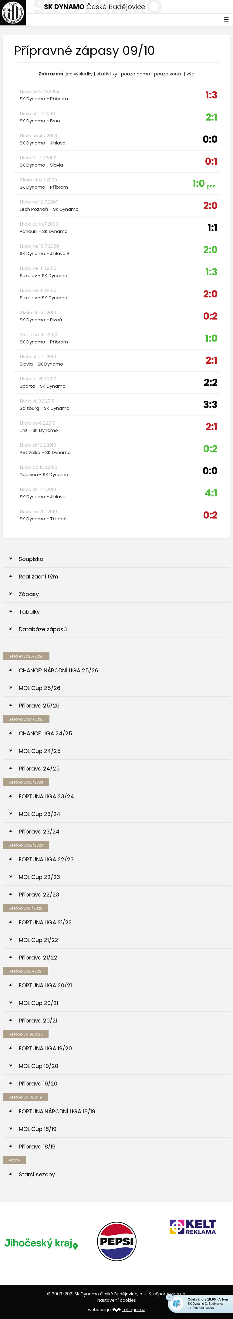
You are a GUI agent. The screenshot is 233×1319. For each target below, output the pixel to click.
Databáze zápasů (43, 629)
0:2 (210, 316)
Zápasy (29, 594)
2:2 (211, 382)
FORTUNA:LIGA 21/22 (45, 922)
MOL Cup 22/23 (39, 877)
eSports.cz (164, 1294)
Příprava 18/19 (37, 1146)
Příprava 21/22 (38, 957)
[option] (41, 1243)
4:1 (211, 493)
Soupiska (31, 559)
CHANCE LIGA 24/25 (45, 733)
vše (190, 74)
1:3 (211, 95)
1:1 (213, 227)
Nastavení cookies (116, 1300)
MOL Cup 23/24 (39, 814)
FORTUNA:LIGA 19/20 (45, 1048)
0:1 (211, 161)
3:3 (210, 404)
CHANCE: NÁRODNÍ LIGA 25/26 (58, 670)
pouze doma (135, 74)
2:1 (212, 117)
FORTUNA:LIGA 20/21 (45, 985)
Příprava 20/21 (38, 1020)
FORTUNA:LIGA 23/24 (46, 796)
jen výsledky (79, 74)
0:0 (210, 139)
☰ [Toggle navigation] (226, 19)
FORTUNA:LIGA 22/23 (46, 859)
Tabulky (29, 611)
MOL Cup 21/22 (38, 940)
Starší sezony (37, 1174)
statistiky (106, 74)
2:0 (210, 205)
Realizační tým (38, 576)
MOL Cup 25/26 (39, 688)
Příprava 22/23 (39, 894)
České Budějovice (94, 7)
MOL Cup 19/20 (38, 1066)
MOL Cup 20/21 (38, 1003)
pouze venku (168, 74)
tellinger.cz (133, 1310)
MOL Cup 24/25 (40, 751)
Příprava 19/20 (38, 1083)
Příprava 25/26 (39, 705)
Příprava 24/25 (39, 768)
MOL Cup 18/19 (37, 1129)
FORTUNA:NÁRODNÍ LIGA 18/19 (57, 1111)
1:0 (204, 183)
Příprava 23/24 (39, 831)
